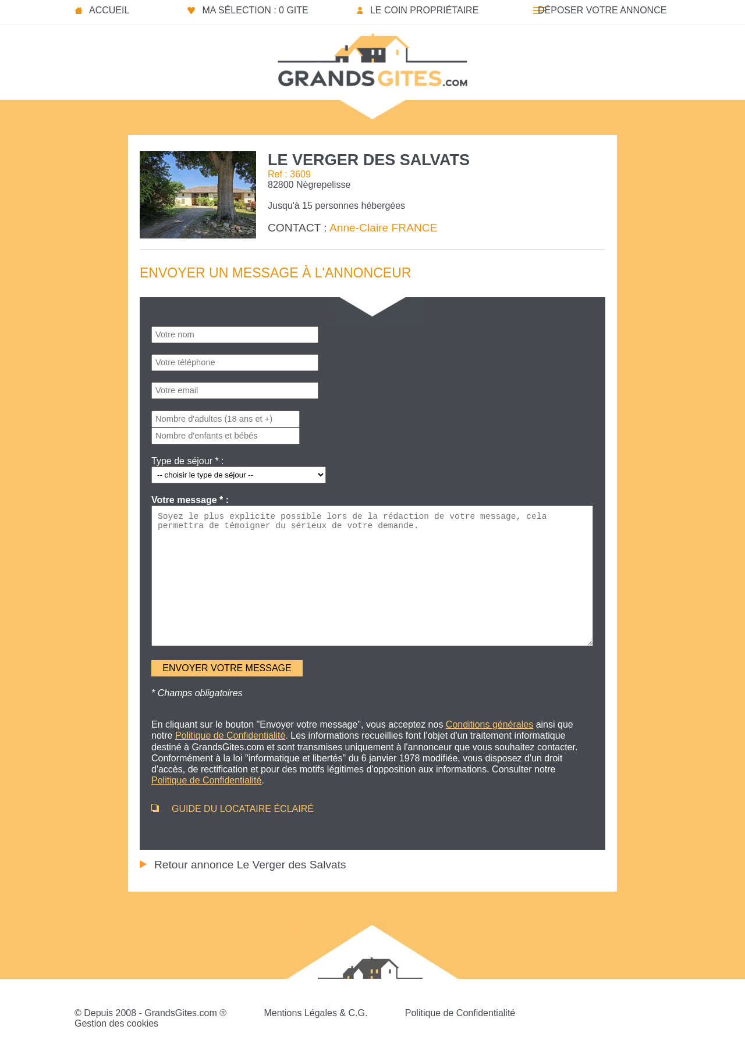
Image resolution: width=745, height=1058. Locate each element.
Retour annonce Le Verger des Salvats (250, 864)
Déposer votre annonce (602, 10)
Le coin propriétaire (424, 10)
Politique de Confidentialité (460, 1013)
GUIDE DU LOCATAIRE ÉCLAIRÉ (243, 809)
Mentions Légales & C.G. (315, 1013)
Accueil (109, 10)
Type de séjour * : (187, 461)
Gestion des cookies (116, 1023)
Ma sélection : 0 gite (255, 10)
